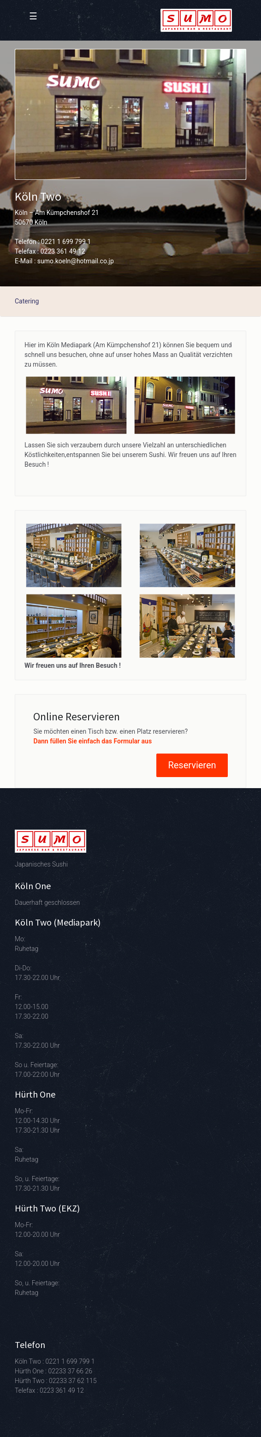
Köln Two (38, 196)
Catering (27, 301)
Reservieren (192, 765)
